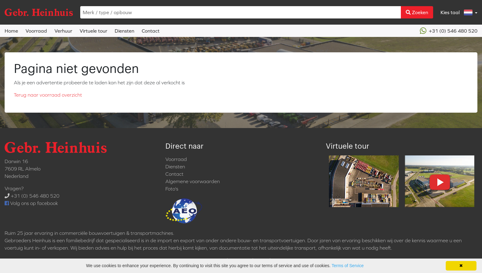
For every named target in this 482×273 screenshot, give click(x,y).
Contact (151, 31)
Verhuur (63, 31)
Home (11, 31)
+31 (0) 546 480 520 (448, 30)
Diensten (124, 31)
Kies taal (457, 12)
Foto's (171, 188)
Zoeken (417, 12)
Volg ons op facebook (31, 203)
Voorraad (36, 31)
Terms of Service (348, 265)
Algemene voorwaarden (192, 181)
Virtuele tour (93, 31)
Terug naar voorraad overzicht (48, 95)
